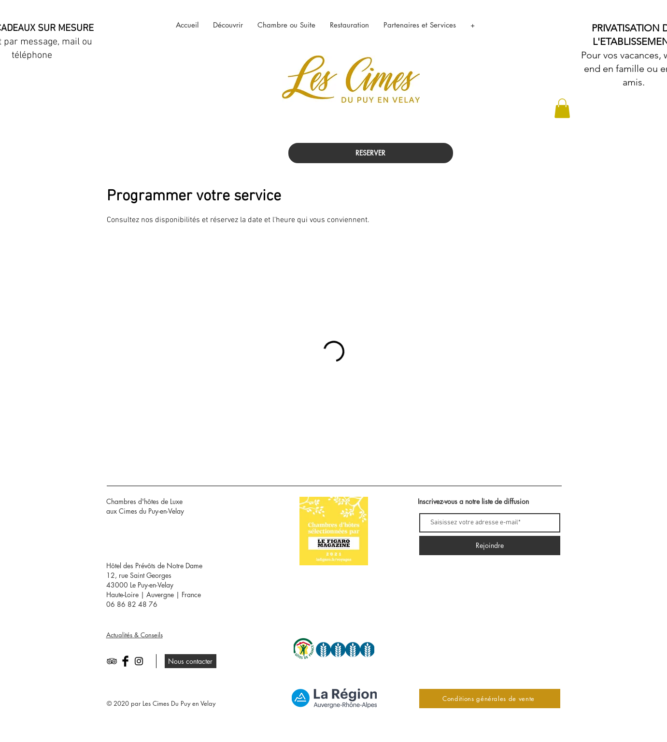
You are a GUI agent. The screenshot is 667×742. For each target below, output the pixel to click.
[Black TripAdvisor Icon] (111, 661)
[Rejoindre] (489, 545)
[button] (562, 108)
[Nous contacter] (190, 661)
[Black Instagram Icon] (138, 661)
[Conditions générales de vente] (489, 698)
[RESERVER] (370, 153)
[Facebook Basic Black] (125, 661)
